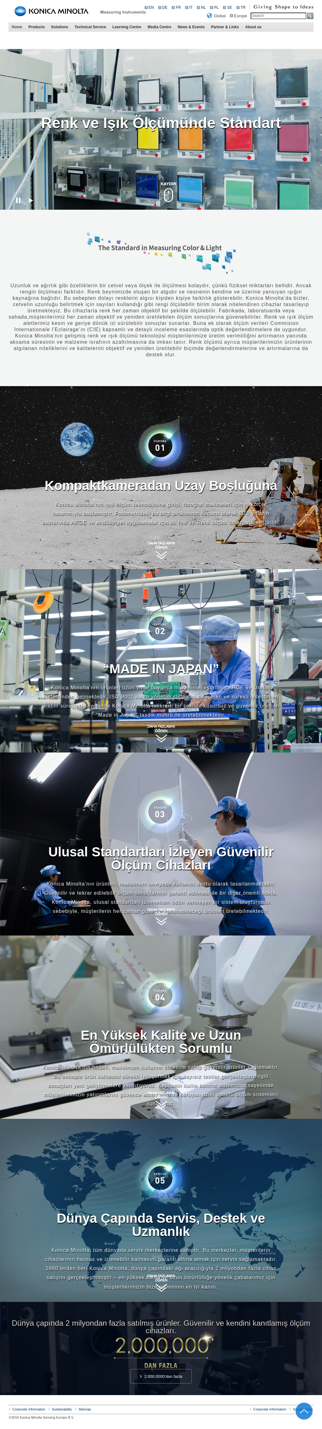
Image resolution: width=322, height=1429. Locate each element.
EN (151, 7)
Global (220, 15)
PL (216, 7)
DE (165, 7)
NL (203, 7)
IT (191, 7)
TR (243, 7)
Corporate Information (28, 1409)
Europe (240, 15)
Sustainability (62, 1409)
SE (229, 7)
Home (17, 27)
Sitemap (84, 1409)
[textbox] (278, 16)
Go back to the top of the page (304, 1411)
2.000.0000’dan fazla (163, 1376)
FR (178, 7)
